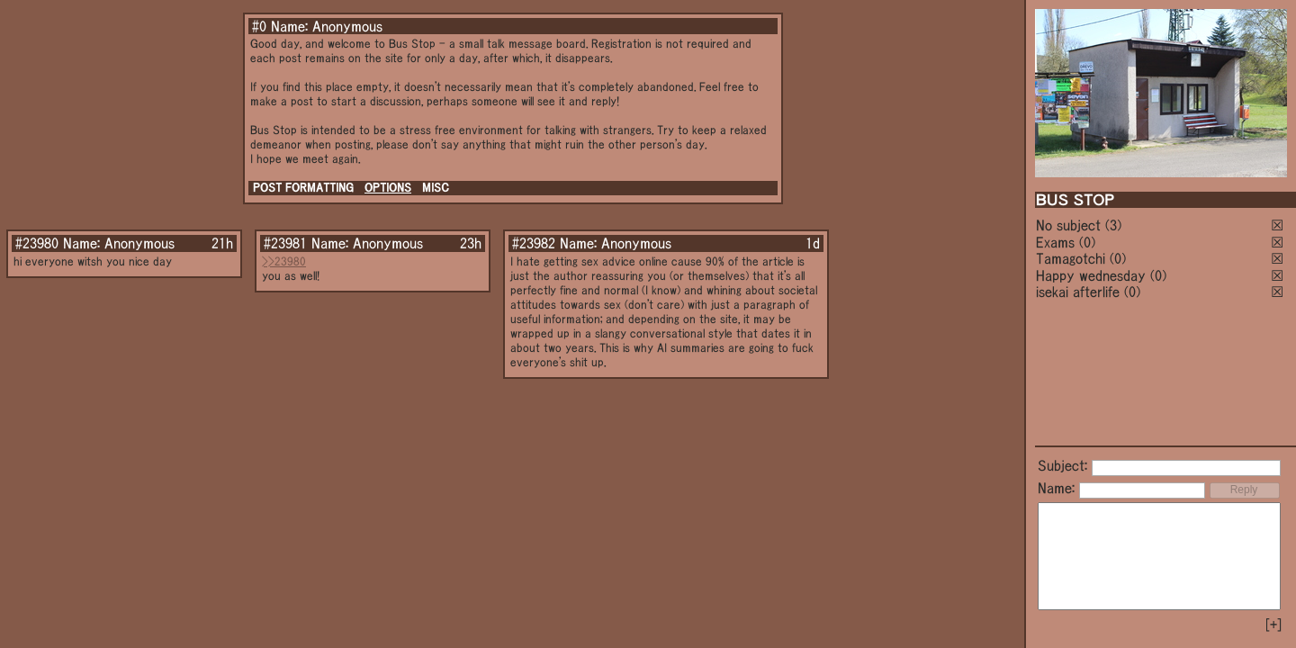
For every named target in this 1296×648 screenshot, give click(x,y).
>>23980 (284, 261)
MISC (435, 188)
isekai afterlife (1078, 291)
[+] (1273, 624)
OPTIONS (387, 188)
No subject (1070, 225)
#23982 (533, 243)
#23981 (285, 243)
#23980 (36, 243)
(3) (1113, 225)
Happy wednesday (1091, 275)
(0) (1087, 242)
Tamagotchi (1070, 258)
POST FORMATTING (303, 188)
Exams (1055, 242)
